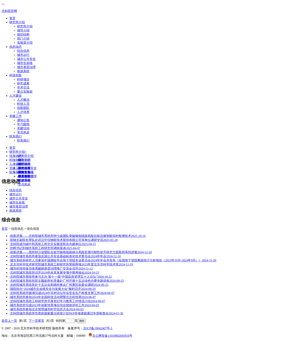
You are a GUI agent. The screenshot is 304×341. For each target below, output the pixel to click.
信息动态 (15, 46)
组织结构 (23, 34)
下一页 (33, 320)
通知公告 (23, 120)
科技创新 (15, 75)
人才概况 (23, 99)
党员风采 (23, 132)
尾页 (41, 320)
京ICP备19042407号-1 (97, 328)
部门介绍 (23, 38)
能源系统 (23, 71)
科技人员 (23, 103)
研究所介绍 (17, 22)
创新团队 (23, 108)
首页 (12, 18)
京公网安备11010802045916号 (110, 335)
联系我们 (15, 136)
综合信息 (23, 50)
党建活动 (23, 128)
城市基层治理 (26, 67)
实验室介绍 (25, 42)
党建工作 (15, 116)
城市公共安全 (26, 59)
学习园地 (23, 124)
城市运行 (23, 55)
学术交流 (23, 87)
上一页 (12, 320)
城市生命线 (25, 63)
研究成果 (23, 83)
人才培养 (23, 112)
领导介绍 (23, 30)
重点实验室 (25, 91)
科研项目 (23, 79)
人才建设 (15, 95)
